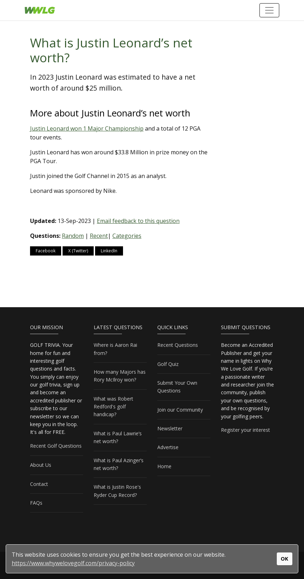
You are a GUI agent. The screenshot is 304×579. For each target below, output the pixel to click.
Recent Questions (177, 345)
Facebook (45, 251)
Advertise (168, 447)
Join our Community (180, 409)
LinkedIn (109, 251)
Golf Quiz (168, 364)
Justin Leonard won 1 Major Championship (87, 128)
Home (164, 466)
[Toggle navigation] (269, 10)
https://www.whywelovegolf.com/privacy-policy (73, 563)
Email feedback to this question (138, 221)
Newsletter (169, 428)
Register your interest (245, 429)
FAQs (36, 502)
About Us (40, 465)
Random (73, 236)
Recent (99, 236)
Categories (126, 236)
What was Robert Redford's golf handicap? (113, 406)
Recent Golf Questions (56, 445)
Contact (39, 484)
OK (284, 558)
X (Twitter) (78, 251)
